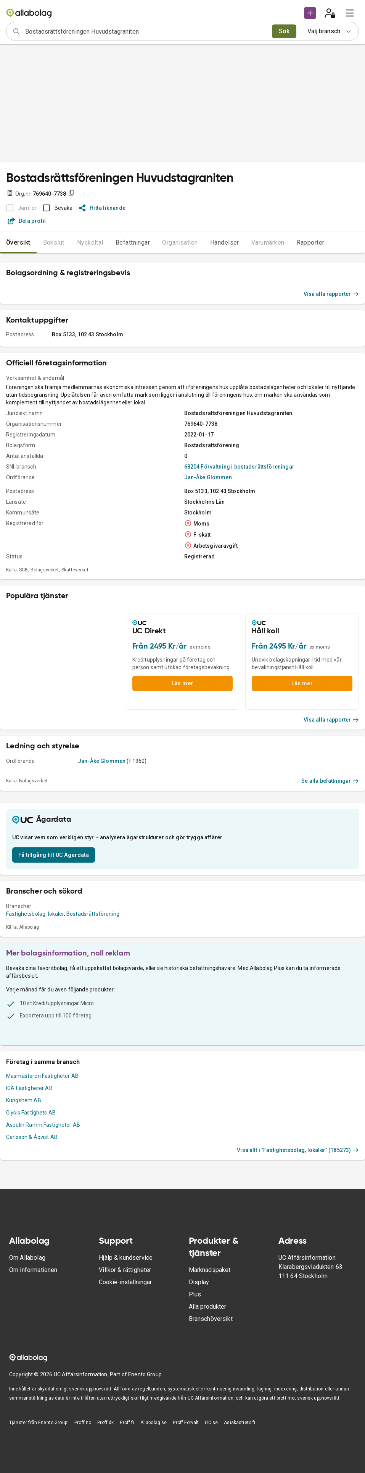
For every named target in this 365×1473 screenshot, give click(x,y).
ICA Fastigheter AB (29, 1088)
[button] (310, 13)
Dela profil (27, 220)
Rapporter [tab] (311, 242)
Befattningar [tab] (133, 242)
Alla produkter (208, 1306)
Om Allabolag (27, 1257)
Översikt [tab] (18, 242)
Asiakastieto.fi (239, 1422)
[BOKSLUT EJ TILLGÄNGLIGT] (19, 208)
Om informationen (33, 1269)
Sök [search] (284, 31)
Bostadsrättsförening (92, 914)
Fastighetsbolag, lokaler (35, 914)
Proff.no (82, 1422)
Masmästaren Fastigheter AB (42, 1076)
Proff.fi (127, 1422)
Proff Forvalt (186, 1422)
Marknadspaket (210, 1269)
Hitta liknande (102, 207)
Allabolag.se (153, 1422)
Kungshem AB (23, 1100)
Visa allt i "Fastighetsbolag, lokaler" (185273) (298, 1150)
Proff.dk (105, 1422)
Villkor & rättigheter (125, 1269)
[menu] (350, 13)
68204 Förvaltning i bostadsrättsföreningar (239, 467)
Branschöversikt (211, 1318)
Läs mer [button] (182, 683)
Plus (195, 1294)
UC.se (211, 1422)
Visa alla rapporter (331, 294)
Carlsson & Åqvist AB (32, 1137)
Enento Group (145, 1374)
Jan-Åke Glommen (208, 477)
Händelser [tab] (224, 242)
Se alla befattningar (330, 781)
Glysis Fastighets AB (31, 1113)
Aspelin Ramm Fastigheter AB (43, 1125)
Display (199, 1282)
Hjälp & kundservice (126, 1257)
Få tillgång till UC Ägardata (53, 855)
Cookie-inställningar (125, 1282)
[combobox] (146, 31)
